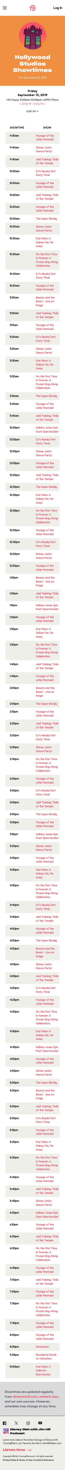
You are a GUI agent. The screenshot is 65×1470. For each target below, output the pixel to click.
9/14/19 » (39, 104)
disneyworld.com (25, 1397)
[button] (32, 112)
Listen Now (18, 1450)
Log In (57, 8)
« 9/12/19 (26, 104)
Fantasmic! (42, 1346)
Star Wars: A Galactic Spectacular (43, 1370)
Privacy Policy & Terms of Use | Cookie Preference (28, 1460)
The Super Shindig (46, 218)
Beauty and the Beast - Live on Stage (45, 301)
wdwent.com (48, 1397)
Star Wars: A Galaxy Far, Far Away (44, 242)
